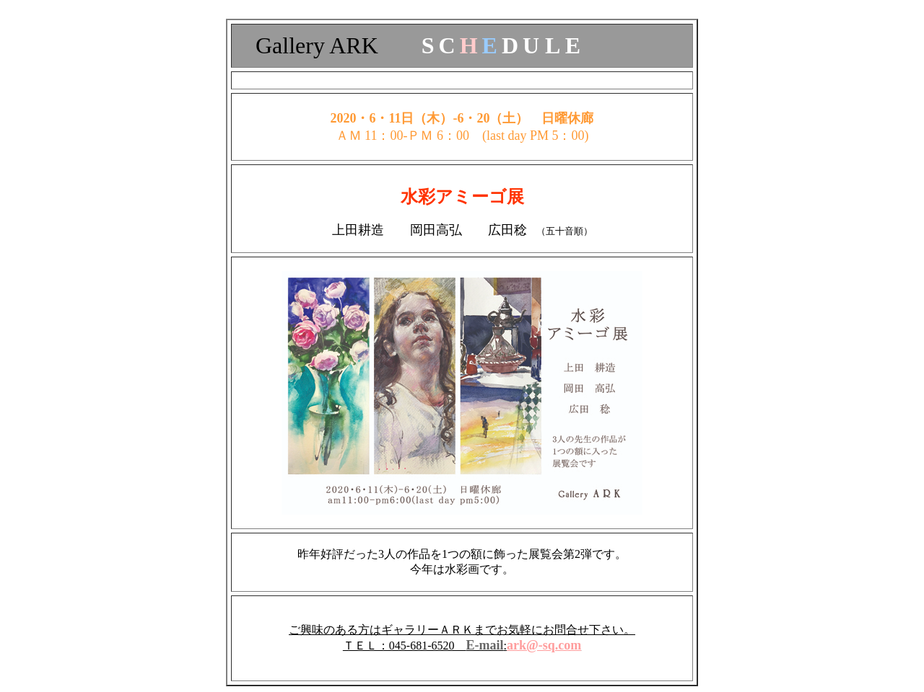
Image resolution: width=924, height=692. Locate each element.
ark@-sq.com (544, 645)
